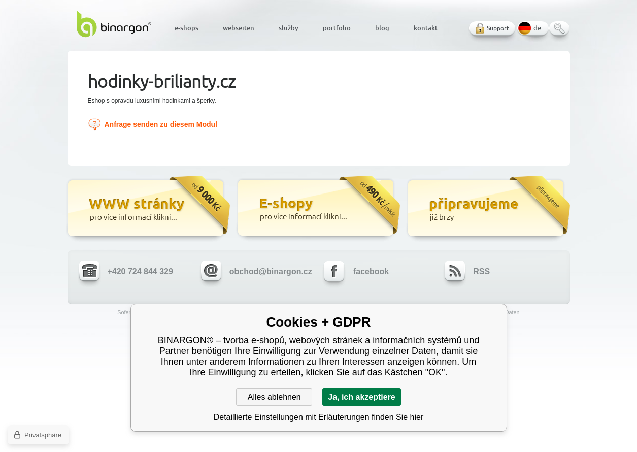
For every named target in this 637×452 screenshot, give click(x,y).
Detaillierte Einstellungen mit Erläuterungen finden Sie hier (319, 417)
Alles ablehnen (274, 397)
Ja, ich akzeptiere (361, 397)
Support (498, 28)
